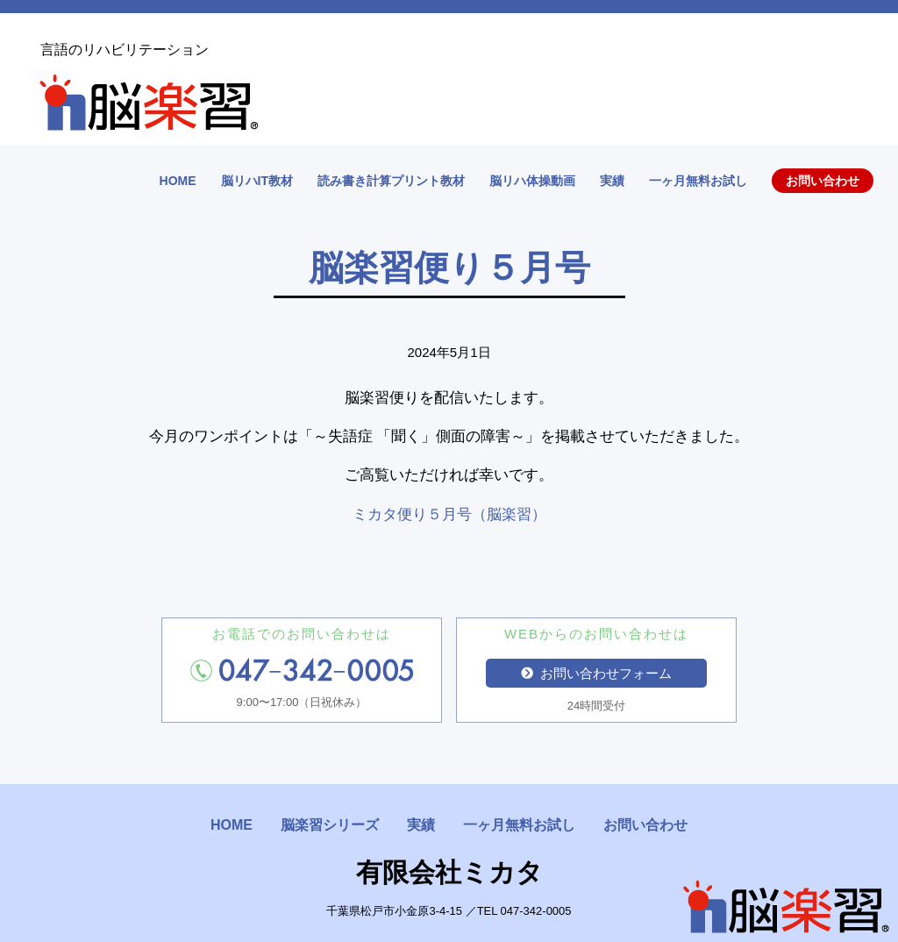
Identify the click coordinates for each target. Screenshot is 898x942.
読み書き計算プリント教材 (391, 181)
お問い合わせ (822, 181)
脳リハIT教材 (257, 181)
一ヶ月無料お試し (698, 181)
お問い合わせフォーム (596, 673)
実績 (612, 181)
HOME (178, 181)
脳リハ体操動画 (532, 181)
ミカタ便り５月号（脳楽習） (449, 514)
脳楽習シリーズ (330, 824)
